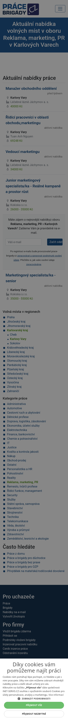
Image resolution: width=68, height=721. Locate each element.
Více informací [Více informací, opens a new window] (56, 694)
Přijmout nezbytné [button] (34, 713)
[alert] (34, 360)
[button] (34, 698)
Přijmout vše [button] (34, 705)
